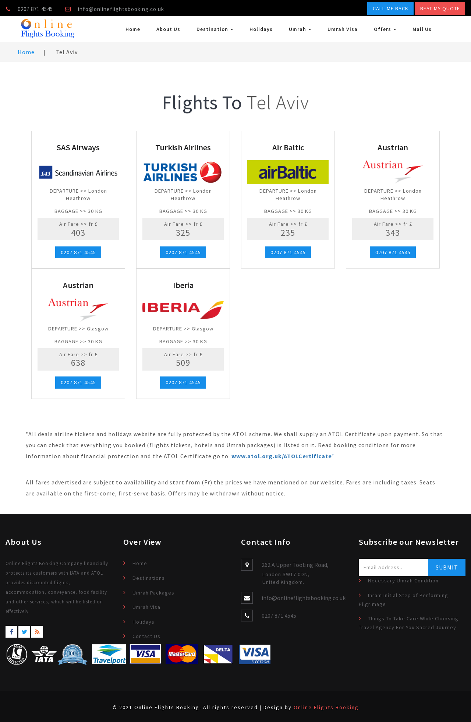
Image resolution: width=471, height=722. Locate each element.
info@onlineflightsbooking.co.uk (121, 9)
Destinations (148, 578)
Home (132, 29)
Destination (214, 29)
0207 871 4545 (78, 252)
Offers (385, 29)
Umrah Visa (342, 29)
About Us (168, 29)
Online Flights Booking (326, 707)
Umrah (300, 29)
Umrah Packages (153, 592)
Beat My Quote (440, 8)
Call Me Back (390, 8)
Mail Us (422, 29)
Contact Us (146, 636)
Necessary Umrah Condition (403, 580)
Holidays (261, 29)
